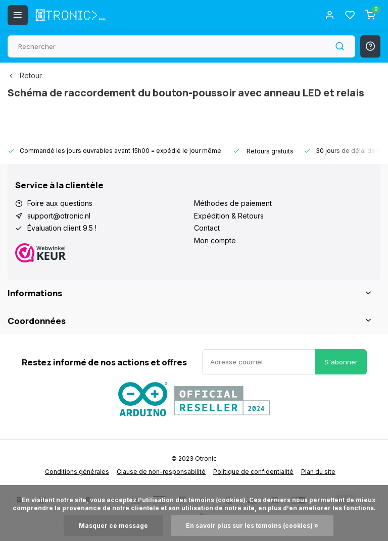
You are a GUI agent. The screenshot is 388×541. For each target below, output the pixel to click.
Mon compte (215, 240)
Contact (207, 228)
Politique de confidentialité (253, 471)
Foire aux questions (59, 203)
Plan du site (318, 471)
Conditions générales (77, 471)
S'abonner (341, 362)
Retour (25, 75)
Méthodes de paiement (233, 203)
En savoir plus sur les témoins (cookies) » (252, 525)
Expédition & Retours (229, 215)
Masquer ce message (113, 525)
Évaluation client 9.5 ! (61, 228)
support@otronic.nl (58, 215)
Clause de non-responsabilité (161, 471)
